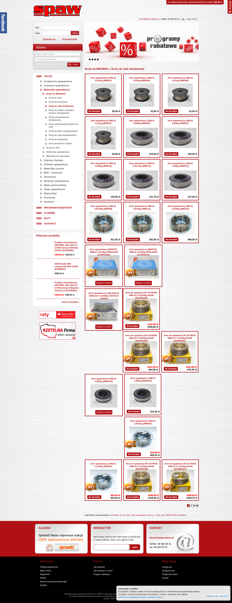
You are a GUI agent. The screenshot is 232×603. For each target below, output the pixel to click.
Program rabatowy (58, 207)
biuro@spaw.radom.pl (148, 19)
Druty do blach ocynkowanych (63, 131)
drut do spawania (138, 515)
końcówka (114, 515)
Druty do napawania (58, 139)
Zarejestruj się (49, 39)
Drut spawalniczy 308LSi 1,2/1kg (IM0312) (103, 121)
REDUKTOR (171, 515)
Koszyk (165, 578)
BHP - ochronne (53, 172)
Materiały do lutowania (57, 156)
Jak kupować (99, 567)
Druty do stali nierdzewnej (61, 106)
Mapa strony (45, 571)
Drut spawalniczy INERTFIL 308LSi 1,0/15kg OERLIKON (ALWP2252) (104, 252)
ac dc (122, 515)
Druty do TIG (52, 148)
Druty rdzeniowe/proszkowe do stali (63, 125)
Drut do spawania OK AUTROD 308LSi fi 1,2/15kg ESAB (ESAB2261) (179, 338)
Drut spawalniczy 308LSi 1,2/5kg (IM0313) (180, 164)
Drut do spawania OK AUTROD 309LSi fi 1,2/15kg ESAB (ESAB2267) (180, 466)
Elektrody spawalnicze (57, 152)
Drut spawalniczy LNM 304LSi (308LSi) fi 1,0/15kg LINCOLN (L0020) (104, 296)
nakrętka (182, 515)
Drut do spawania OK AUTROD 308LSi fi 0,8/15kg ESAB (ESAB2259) (141, 295)
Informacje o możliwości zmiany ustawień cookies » (140, 597)
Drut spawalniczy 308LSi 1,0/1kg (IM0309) (180, 79)
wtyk (158, 515)
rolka (128, 515)
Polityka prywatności (49, 567)
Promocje (49, 197)
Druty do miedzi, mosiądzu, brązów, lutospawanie (62, 111)
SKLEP (48, 76)
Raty (47, 218)
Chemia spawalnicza (56, 164)
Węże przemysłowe (55, 185)
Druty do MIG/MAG (56, 93)
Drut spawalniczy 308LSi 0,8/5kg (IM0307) (180, 121)
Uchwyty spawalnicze (56, 85)
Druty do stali (55, 98)
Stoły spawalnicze (54, 189)
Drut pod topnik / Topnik (60, 143)
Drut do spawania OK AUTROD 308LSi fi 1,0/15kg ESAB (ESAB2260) (141, 338)
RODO (43, 578)
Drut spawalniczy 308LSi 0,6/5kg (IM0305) (142, 121)
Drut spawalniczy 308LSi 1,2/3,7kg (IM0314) (142, 164)
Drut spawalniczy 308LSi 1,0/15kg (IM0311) (142, 207)
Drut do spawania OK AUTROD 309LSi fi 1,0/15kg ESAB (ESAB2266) (141, 466)
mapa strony (191, 19)
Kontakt (50, 223)
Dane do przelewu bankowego (53, 581)
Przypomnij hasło (69, 39)
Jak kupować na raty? (103, 571)
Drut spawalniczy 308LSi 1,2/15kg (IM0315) (180, 207)
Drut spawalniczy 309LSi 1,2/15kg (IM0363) (103, 465)
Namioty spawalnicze (56, 181)
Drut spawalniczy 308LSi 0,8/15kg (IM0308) (103, 207)
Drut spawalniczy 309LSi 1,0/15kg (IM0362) (142, 422)
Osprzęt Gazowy (53, 160)
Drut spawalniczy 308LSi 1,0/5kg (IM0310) (103, 164)
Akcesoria (50, 176)
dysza (150, 515)
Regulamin (44, 574)
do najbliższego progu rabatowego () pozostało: (195, 2)
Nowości (49, 201)
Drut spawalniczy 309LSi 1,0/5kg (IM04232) (142, 379)
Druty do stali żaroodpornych (63, 135)
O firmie (49, 212)
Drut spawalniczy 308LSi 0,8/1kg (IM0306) (142, 79)
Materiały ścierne (54, 168)
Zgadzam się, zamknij (217, 596)
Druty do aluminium (58, 102)
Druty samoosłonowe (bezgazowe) (59, 118)
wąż (163, 515)
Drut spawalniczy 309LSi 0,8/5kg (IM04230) (103, 380)
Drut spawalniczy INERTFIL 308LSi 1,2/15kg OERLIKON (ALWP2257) (143, 252)
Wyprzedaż (50, 193)
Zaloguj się (167, 567)
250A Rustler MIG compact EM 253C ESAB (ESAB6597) (66, 266)
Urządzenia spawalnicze (58, 81)
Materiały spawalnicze (57, 89)
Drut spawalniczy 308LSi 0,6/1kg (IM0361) (103, 79)
